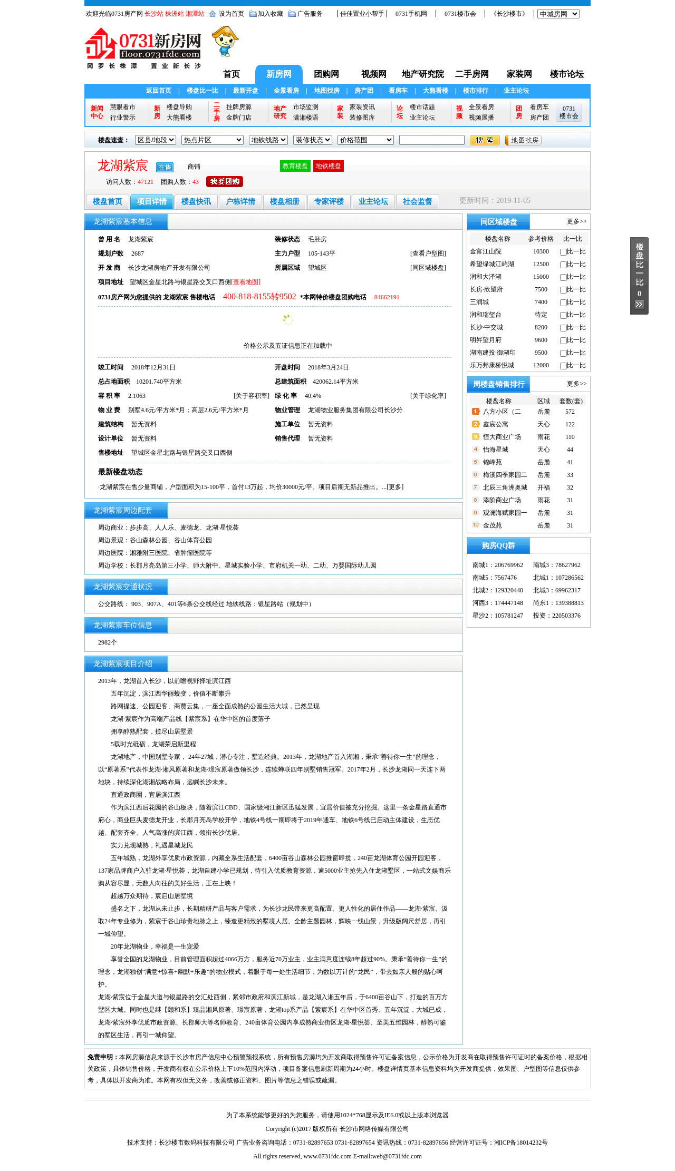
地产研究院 (423, 74)
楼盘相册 (285, 202)
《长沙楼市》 (509, 13)
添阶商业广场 (502, 500)
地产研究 (280, 112)
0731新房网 (146, 53)
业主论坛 (516, 90)
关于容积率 (251, 395)
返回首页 (158, 90)
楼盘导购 (179, 107)
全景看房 (286, 90)
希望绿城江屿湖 (492, 264)
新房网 (279, 74)
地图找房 (327, 90)
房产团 (363, 90)
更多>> (577, 221)
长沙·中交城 (486, 327)
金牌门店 (239, 117)
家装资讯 (362, 107)
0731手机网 (411, 13)
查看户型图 (428, 253)
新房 (157, 112)
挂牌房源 (239, 107)
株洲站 (174, 13)
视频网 (374, 74)
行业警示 (123, 117)
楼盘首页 (107, 202)
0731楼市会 (460, 13)
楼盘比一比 (202, 90)
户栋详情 (240, 202)
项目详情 (152, 202)
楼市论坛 (567, 74)
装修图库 (362, 117)
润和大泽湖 (486, 276)
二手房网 (472, 74)
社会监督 (417, 202)
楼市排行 (475, 90)
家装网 (519, 74)
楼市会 (569, 116)
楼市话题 (422, 107)
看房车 (398, 90)
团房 (519, 112)
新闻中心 (97, 112)
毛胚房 (317, 239)
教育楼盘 (295, 166)
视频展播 (481, 117)
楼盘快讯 (196, 202)
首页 (231, 74)
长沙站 (153, 13)
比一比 (576, 251)
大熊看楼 (435, 90)
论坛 (400, 112)
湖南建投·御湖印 (493, 352)
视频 (459, 112)
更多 (395, 487)
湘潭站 (195, 13)
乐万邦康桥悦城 (492, 365)
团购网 (326, 74)
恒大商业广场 (502, 437)
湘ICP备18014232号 (521, 1142)
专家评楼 (329, 202)
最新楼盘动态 (120, 472)
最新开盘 (245, 90)
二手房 (217, 112)
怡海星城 (495, 449)
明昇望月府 (486, 340)
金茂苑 (492, 525)
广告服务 (310, 13)
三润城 (479, 302)
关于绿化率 (428, 395)
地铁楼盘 (328, 166)
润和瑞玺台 (486, 314)
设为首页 (231, 13)
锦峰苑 (492, 462)
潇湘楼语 (306, 117)
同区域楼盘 (428, 267)
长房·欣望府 (486, 289)
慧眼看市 (123, 107)
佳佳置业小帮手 (362, 13)
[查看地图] (246, 282)
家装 (340, 112)
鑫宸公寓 (495, 424)
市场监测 (306, 107)
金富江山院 (486, 251)
